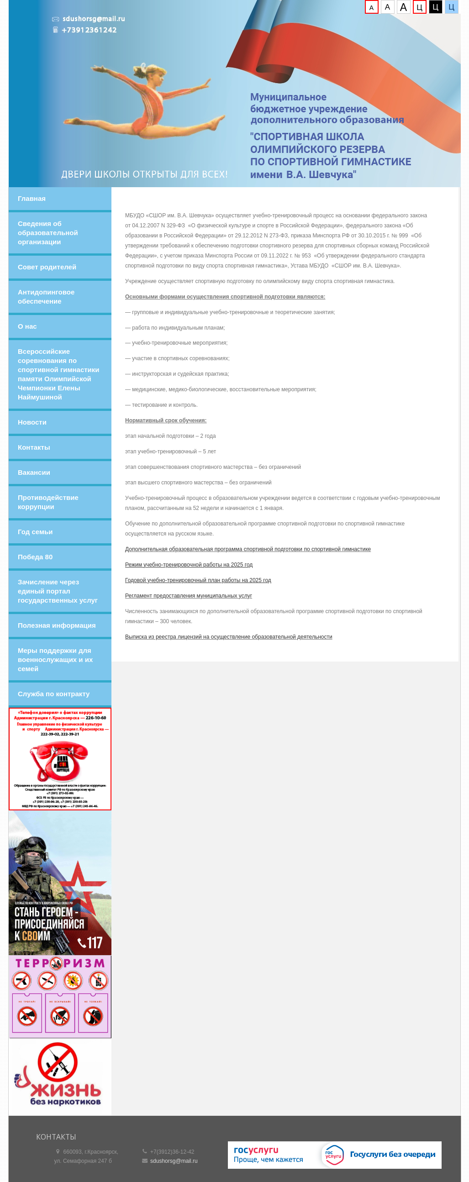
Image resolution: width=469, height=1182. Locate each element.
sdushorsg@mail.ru (174, 1161)
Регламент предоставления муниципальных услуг (188, 596)
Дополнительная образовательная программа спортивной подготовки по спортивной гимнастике (248, 549)
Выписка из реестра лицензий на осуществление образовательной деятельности (228, 637)
